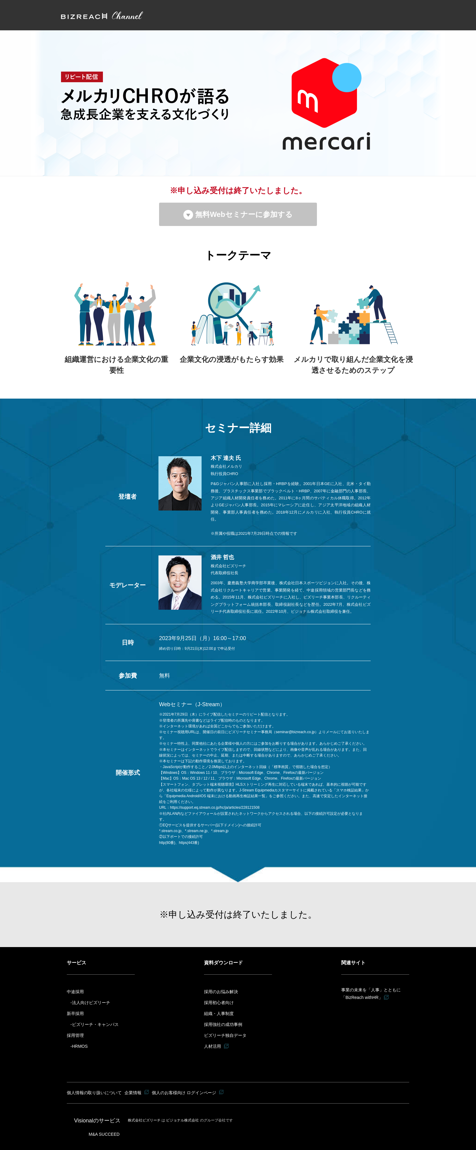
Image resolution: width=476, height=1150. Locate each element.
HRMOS (80, 1046)
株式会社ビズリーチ (145, 1120)
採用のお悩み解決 (221, 991)
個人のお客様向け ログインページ (185, 1092)
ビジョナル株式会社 (183, 1120)
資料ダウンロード (223, 962)
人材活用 (212, 1046)
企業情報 (133, 1092)
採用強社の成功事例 (223, 1024)
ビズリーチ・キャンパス (95, 1024)
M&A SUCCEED (104, 1133)
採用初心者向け (219, 1002)
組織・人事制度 (219, 1013)
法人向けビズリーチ (91, 1002)
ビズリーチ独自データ (225, 1035)
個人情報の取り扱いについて (94, 1092)
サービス (76, 962)
